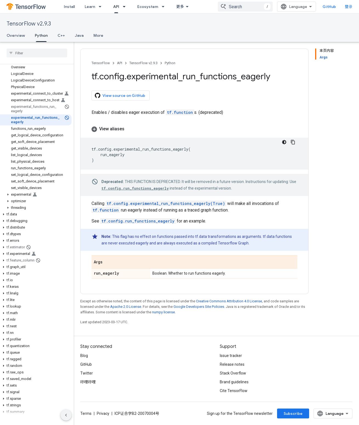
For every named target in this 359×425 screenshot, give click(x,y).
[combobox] (245, 7)
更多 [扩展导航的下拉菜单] (180, 6)
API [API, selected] (116, 6)
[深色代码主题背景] (284, 142)
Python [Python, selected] (41, 35)
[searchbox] (37, 53)
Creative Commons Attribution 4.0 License (229, 301)
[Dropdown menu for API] (125, 6)
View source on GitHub (120, 95)
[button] (36, 194)
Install (69, 6)
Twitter (86, 373)
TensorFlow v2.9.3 (29, 23)
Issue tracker (231, 355)
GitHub (329, 6)
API (119, 63)
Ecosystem (147, 6)
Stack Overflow (233, 373)
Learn (90, 6)
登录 (348, 6)
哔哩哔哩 (88, 382)
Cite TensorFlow (233, 391)
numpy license (163, 312)
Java (79, 35)
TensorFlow (101, 63)
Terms (86, 413)
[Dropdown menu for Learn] (101, 6)
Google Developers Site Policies (198, 307)
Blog (84, 355)
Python (170, 63)
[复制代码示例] (293, 142)
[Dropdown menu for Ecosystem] (164, 6)
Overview (16, 35)
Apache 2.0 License (125, 307)
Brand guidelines (234, 382)
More (98, 35)
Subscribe (293, 413)
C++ (61, 35)
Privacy (103, 413)
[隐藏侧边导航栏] (66, 415)
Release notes (232, 364)
